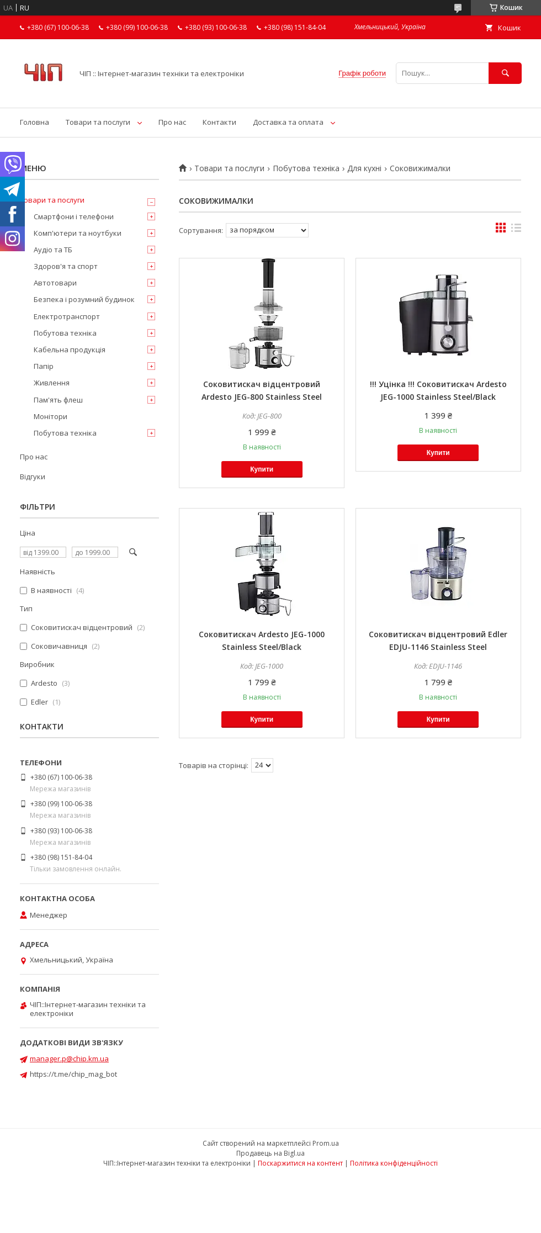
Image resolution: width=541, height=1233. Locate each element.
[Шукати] (505, 73)
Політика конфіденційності (394, 1163)
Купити (261, 469)
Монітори (50, 416)
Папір (44, 366)
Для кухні (364, 168)
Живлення (52, 383)
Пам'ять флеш (58, 400)
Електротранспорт (67, 316)
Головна (34, 122)
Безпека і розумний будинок (84, 299)
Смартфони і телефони (74, 216)
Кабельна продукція (69, 349)
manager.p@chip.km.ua (69, 1058)
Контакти (219, 122)
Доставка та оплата (288, 122)
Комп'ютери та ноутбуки (77, 233)
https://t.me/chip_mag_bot (73, 1074)
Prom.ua (325, 1143)
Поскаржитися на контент (300, 1163)
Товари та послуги (98, 122)
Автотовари (55, 283)
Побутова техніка (306, 168)
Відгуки (32, 476)
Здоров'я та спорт (66, 266)
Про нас (172, 122)
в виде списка (516, 230)
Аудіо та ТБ (53, 250)
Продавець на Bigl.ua (270, 1153)
